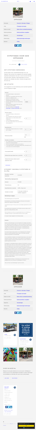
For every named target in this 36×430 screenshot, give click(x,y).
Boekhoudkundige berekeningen (23, 38)
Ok (26, 425)
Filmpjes (28, 23)
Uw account (30, 1)
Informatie (24, 23)
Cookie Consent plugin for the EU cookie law (26, 427)
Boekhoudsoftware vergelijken (23, 32)
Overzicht (19, 23)
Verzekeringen (20, 35)
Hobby (18, 41)
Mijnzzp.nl (4, 1)
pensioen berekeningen (15, 108)
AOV (18, 1)
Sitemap (4, 425)
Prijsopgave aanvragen (21, 26)
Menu (34, 1)
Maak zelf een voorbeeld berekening (24, 29)
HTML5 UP (11, 423)
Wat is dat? (27, 423)
